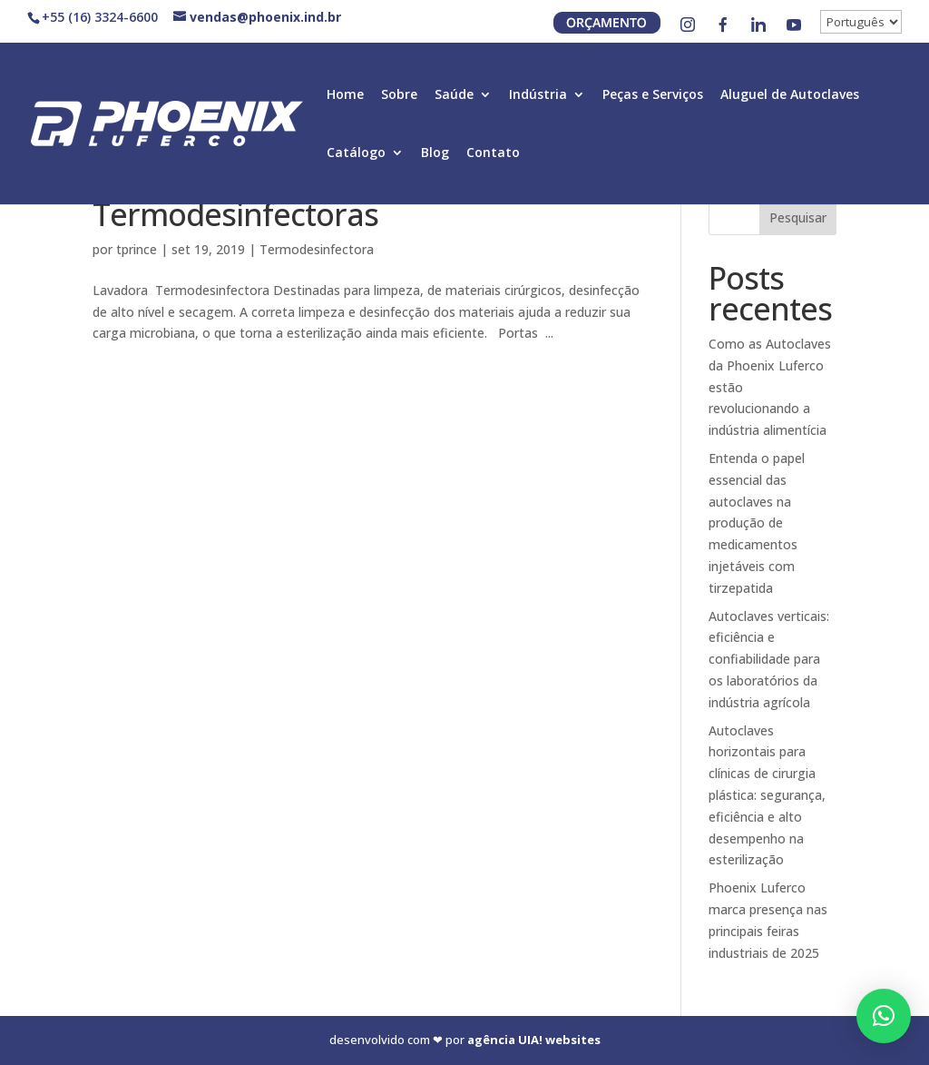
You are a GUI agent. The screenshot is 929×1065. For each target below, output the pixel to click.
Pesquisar (797, 217)
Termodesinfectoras (235, 214)
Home (345, 95)
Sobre (399, 95)
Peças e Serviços (652, 95)
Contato (493, 153)
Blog (435, 153)
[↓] (861, 22)
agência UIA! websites (534, 1039)
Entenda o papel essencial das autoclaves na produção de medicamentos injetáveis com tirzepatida (757, 523)
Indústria (538, 95)
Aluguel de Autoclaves (789, 95)
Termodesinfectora (316, 249)
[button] (883, 1016)
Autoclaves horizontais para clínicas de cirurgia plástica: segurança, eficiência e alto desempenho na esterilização (767, 795)
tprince (136, 249)
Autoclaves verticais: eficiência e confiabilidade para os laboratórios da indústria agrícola (769, 659)
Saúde (454, 95)
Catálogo (356, 153)
